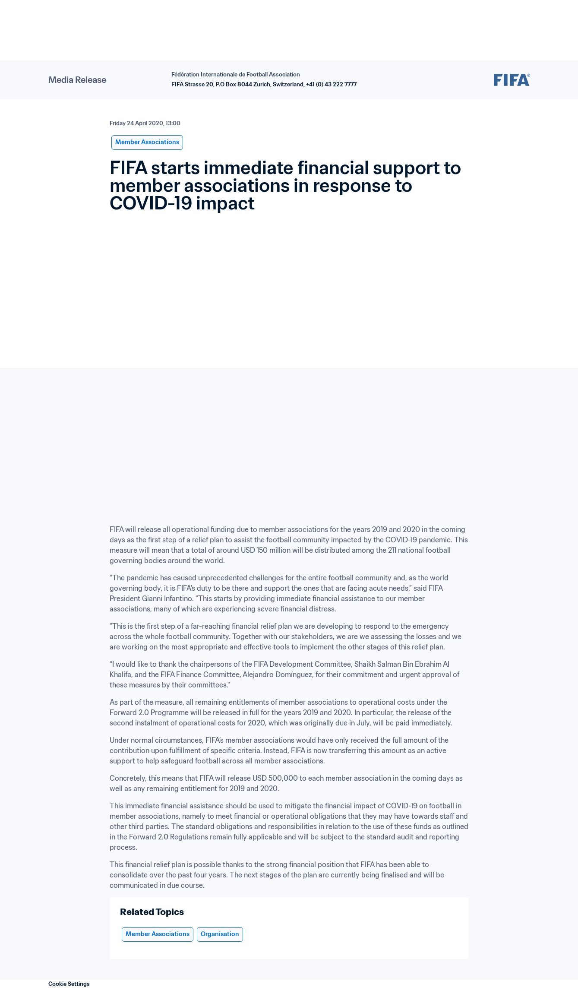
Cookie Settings (69, 984)
